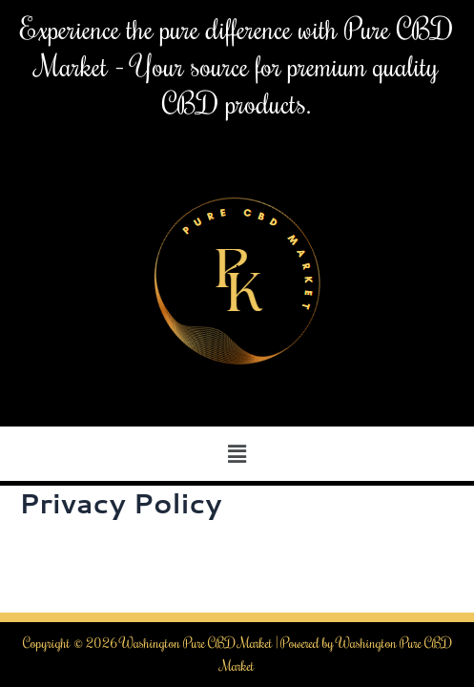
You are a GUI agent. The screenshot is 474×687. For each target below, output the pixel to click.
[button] (236, 453)
